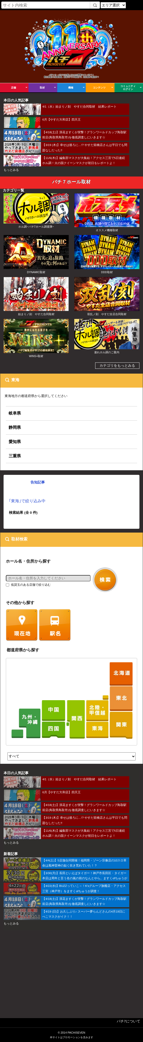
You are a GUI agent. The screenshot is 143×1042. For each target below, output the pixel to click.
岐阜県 (15, 413)
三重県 (15, 455)
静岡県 (15, 427)
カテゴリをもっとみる (117, 366)
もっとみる (11, 169)
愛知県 (15, 441)
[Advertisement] (71, 971)
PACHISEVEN (76, 1032)
